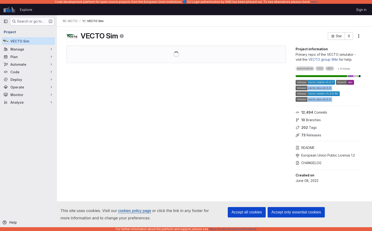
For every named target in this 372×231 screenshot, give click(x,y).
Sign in (361, 10)
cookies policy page (134, 211)
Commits (311, 112)
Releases (308, 135)
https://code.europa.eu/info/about (232, 229)
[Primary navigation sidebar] (5, 21)
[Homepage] (9, 9)
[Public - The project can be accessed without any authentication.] (122, 36)
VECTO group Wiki (323, 59)
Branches (308, 120)
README (305, 148)
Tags (306, 127)
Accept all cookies (247, 212)
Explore (26, 10)
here (314, 2)
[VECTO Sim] (28, 41)
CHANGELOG (308, 163)
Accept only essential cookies (296, 212)
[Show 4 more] (343, 68)
